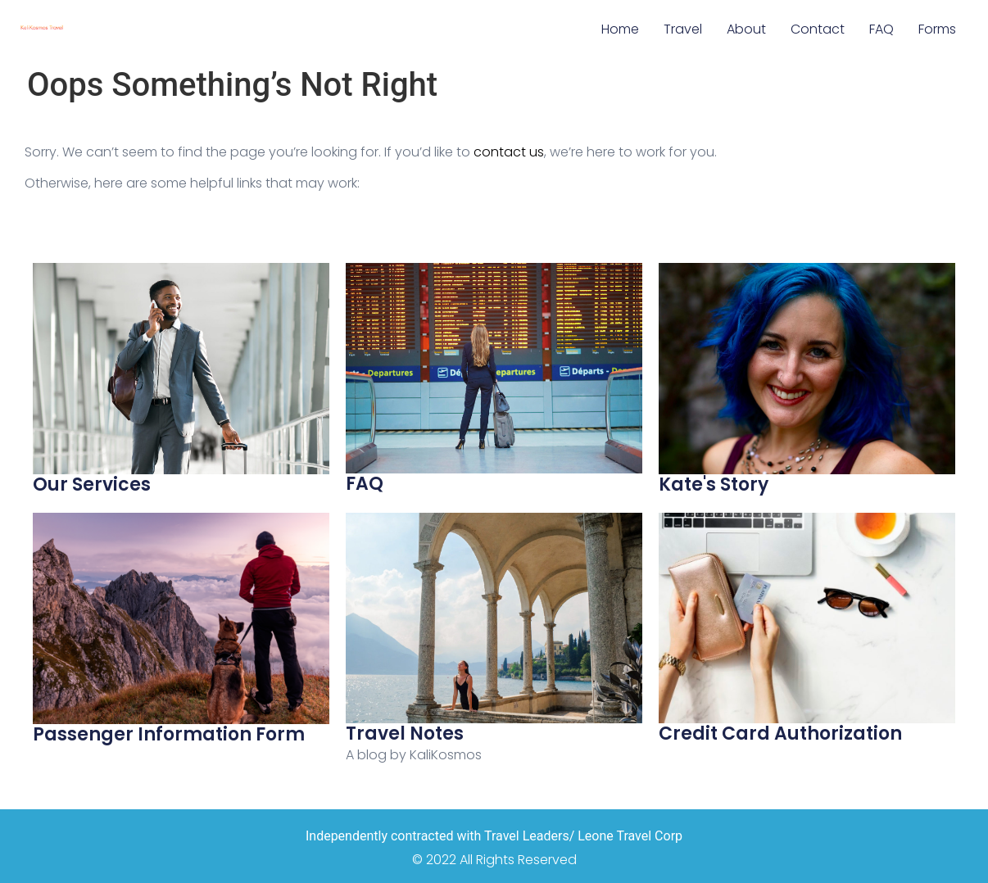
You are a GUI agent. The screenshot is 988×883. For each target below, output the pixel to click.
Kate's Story (713, 484)
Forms (937, 29)
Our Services (92, 484)
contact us (509, 152)
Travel (683, 29)
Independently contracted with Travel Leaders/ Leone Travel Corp (494, 836)
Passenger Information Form (169, 734)
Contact (818, 29)
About (746, 29)
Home (620, 29)
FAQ (881, 29)
